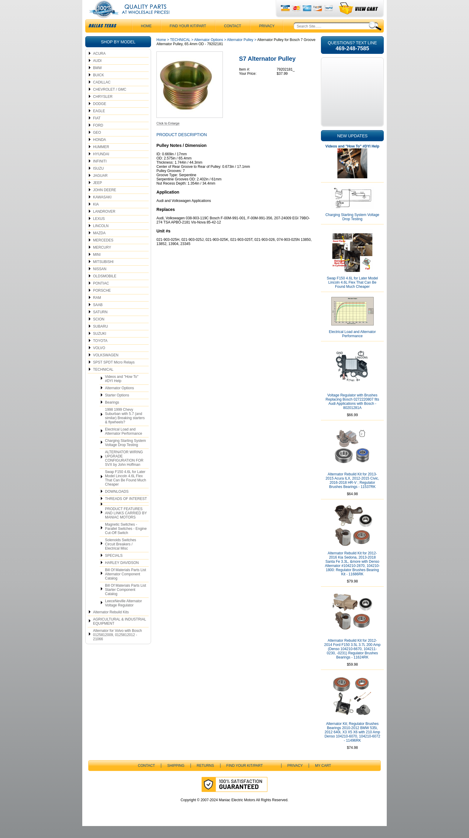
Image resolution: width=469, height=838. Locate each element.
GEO (97, 144)
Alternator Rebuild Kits (111, 624)
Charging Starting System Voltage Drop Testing (125, 455)
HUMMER (101, 159)
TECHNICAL (103, 381)
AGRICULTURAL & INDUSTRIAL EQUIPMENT (119, 633)
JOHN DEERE (104, 202)
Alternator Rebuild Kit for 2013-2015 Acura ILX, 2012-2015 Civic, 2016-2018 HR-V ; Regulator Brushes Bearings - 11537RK (352, 492)
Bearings (112, 414)
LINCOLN (101, 238)
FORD (98, 137)
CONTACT (232, 38)
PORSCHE (102, 302)
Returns (205, 777)
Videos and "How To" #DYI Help (121, 391)
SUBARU (100, 338)
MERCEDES (103, 252)
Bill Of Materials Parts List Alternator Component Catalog (125, 586)
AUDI (97, 73)
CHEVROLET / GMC (109, 101)
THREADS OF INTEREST (126, 511)
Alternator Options (119, 400)
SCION (98, 331)
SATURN (100, 324)
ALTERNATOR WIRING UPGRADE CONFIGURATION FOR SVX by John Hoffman (124, 470)
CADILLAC (102, 94)
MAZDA (99, 245)
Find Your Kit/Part (188, 38)
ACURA (99, 65)
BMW (97, 80)
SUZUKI (99, 345)
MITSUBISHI (103, 274)
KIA (96, 216)
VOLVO (99, 360)
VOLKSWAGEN (105, 367)
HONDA (99, 152)
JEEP (97, 195)
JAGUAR (100, 187)
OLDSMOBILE (104, 288)
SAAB (98, 317)
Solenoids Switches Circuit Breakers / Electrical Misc (120, 556)
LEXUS (99, 231)
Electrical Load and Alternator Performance (123, 443)
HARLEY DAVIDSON (122, 575)
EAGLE (99, 123)
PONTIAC (101, 295)
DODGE (99, 116)
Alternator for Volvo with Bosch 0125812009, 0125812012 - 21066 (117, 647)
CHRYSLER (102, 109)
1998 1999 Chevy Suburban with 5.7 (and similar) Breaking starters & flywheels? (125, 427)
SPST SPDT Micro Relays (114, 374)
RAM (97, 310)
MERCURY (102, 259)
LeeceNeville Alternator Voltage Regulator (123, 615)
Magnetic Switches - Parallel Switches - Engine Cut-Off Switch (126, 540)
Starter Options (117, 407)
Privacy (267, 38)
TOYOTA (100, 353)
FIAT (96, 130)
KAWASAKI (102, 209)
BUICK (98, 87)
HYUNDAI (101, 166)
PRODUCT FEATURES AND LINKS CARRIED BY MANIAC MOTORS (126, 525)
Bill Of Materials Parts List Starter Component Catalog (125, 601)
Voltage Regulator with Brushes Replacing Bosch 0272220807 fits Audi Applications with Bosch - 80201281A (352, 413)
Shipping (175, 777)
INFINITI (99, 173)
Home (161, 52)
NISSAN (99, 281)
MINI (96, 266)
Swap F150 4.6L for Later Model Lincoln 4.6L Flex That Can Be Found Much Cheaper (125, 490)
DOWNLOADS (117, 503)
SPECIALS (114, 567)
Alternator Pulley (240, 52)
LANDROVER (104, 223)
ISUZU (98, 180)
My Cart (323, 777)
